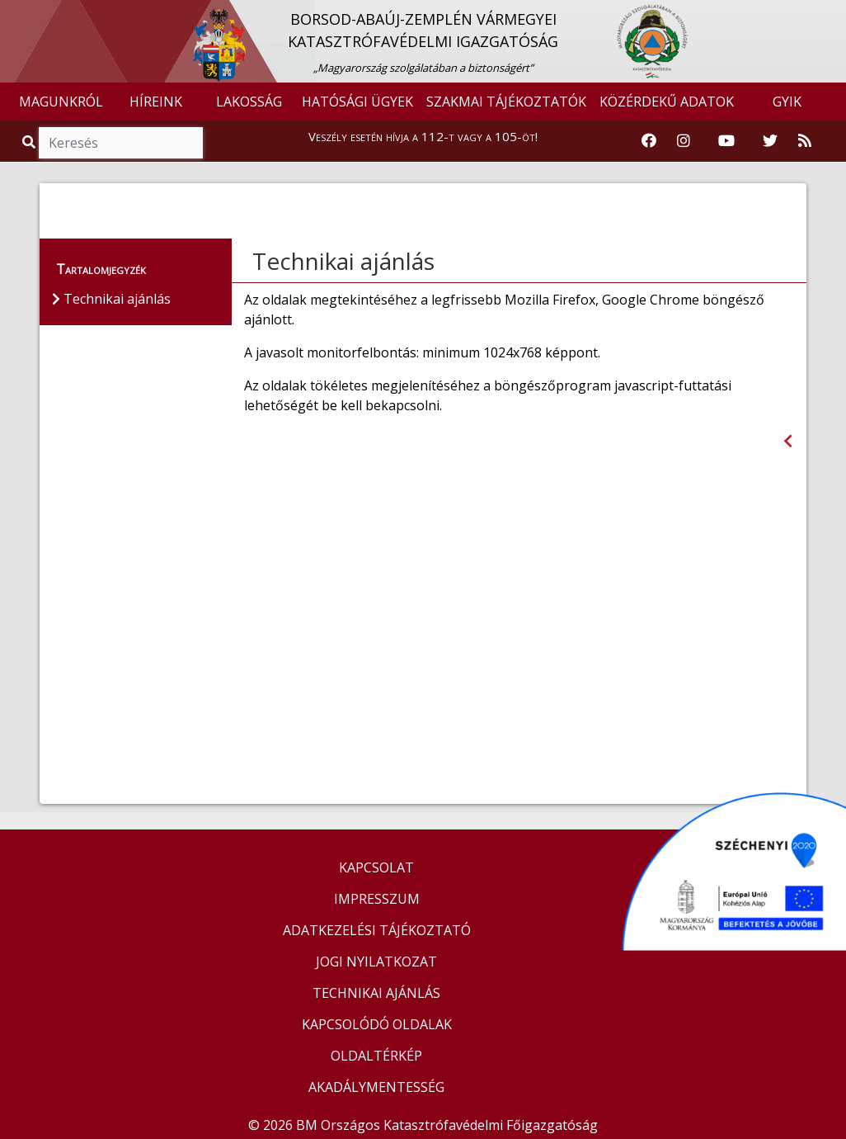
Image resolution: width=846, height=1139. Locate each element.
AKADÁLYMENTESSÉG (376, 1087)
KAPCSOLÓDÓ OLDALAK (377, 1024)
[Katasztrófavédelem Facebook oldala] (649, 141)
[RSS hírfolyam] (805, 141)
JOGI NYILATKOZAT (376, 961)
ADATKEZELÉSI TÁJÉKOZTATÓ (377, 930)
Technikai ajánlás (343, 260)
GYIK (787, 101)
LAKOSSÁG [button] (249, 101)
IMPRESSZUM (377, 899)
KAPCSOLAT (376, 867)
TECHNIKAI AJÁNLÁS (376, 993)
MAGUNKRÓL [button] (61, 101)
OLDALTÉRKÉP (376, 1056)
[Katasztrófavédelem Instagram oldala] (683, 141)
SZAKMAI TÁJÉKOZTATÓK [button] (506, 101)
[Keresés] (121, 142)
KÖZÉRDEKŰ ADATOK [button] (666, 101)
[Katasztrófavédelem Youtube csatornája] (726, 141)
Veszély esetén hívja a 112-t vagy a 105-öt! (423, 136)
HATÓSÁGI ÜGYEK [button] (357, 101)
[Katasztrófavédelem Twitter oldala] (770, 141)
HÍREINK (155, 101)
